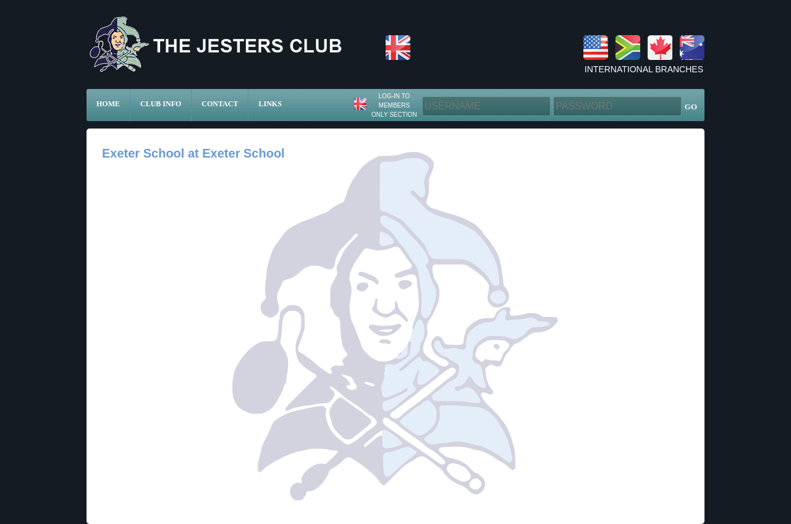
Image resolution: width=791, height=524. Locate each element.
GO (691, 107)
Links (269, 103)
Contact (219, 103)
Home (108, 103)
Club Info (160, 103)
